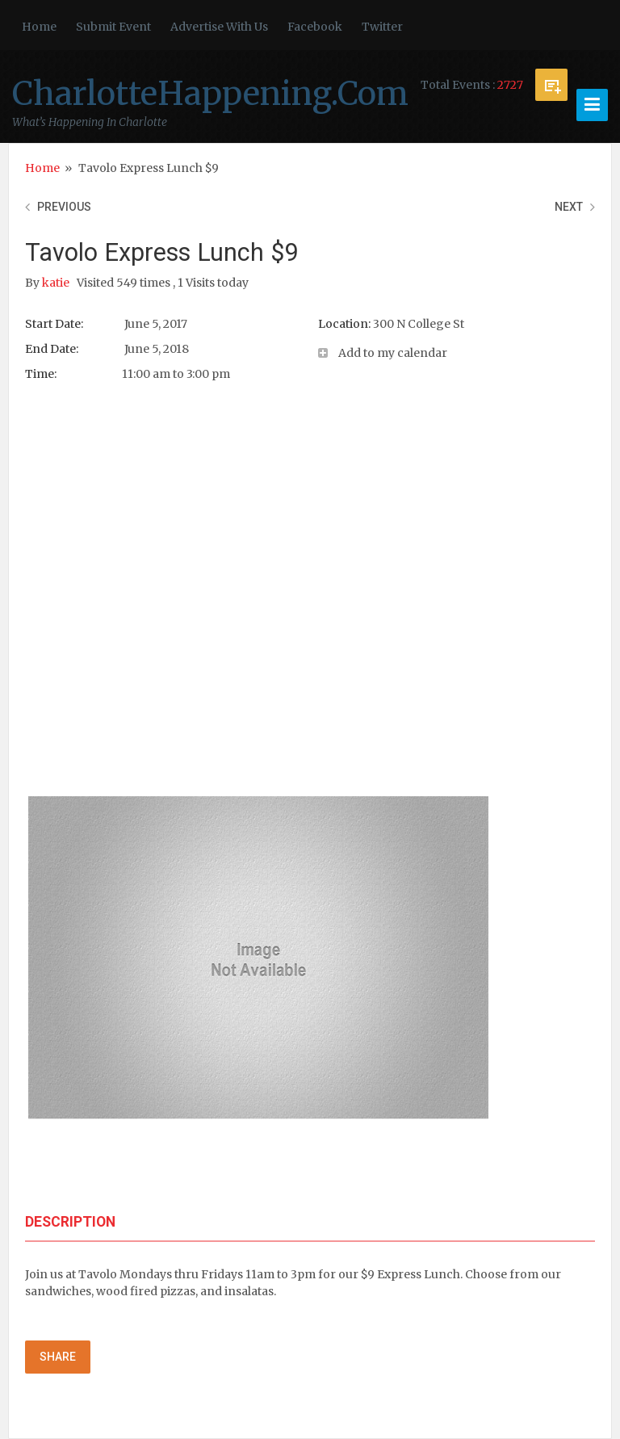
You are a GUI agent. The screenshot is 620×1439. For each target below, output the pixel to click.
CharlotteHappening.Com (210, 93)
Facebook (314, 26)
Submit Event (113, 26)
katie (57, 282)
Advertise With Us (219, 26)
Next (569, 206)
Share (58, 1356)
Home (39, 26)
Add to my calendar (392, 353)
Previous (64, 206)
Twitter (382, 26)
